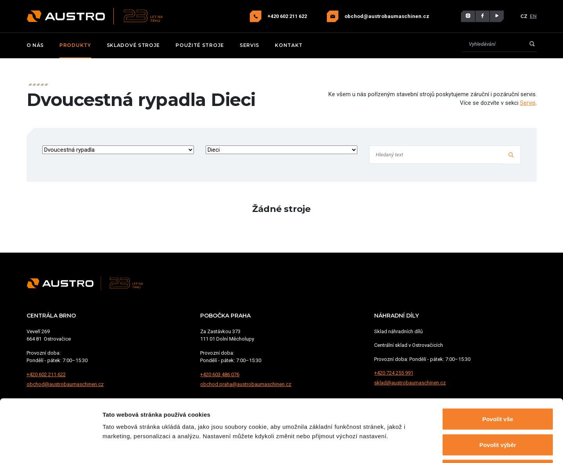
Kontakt (289, 45)
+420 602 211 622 (287, 16)
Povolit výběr (497, 386)
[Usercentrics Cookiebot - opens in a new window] (50, 448)
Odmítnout (498, 411)
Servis (249, 45)
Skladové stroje (133, 45)
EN (533, 16)
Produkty (75, 45)
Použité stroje (200, 45)
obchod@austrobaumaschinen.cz (386, 16)
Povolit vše (497, 360)
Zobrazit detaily (413, 447)
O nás (35, 45)
